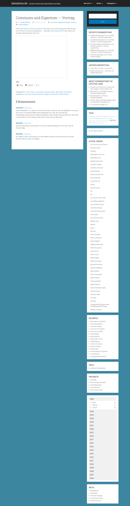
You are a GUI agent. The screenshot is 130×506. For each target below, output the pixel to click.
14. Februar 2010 (27, 108)
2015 (92, 446)
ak (106, 120)
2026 (92, 399)
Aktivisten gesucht (98, 122)
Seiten (99, 3)
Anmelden (93, 493)
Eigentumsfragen (64, 22)
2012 (92, 457)
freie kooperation (49, 92)
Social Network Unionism (99, 351)
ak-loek (108, 120)
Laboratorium (95, 387)
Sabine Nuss (94, 349)
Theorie (73, 22)
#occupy (105, 116)
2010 (92, 464)
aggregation (101, 120)
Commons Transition (97, 329)
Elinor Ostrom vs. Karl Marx (103, 68)
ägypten (103, 118)
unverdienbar (95, 354)
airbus (104, 120)
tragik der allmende (51, 94)
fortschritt (19, 108)
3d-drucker (109, 116)
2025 (92, 411)
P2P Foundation (95, 346)
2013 (92, 453)
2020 (92, 429)
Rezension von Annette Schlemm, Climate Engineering (102, 36)
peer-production (38, 94)
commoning (30, 92)
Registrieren (94, 491)
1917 (112, 116)
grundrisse (67, 92)
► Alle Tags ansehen (96, 131)
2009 (92, 467)
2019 (92, 432)
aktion (113, 120)
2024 (92, 415)
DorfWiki (93, 380)
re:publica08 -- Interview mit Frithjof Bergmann (102, 72)
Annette (93, 35)
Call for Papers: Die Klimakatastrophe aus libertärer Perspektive (103, 101)
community (39, 92)
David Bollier (94, 334)
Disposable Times (96, 339)
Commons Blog (95, 326)
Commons (54, 22)
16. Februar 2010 (27, 123)
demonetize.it (94, 336)
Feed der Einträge (96, 496)
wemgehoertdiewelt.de (98, 356)
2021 (92, 425)
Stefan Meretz (25, 22)
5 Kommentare (23, 24)
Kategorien (111, 3)
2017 (92, 439)
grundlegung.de (95, 385)
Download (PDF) (58, 31)
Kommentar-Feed (96, 498)
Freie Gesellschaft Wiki (98, 382)
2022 (92, 422)
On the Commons (96, 344)
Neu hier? (87, 3)
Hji (91, 55)
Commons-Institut (96, 331)
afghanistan (107, 118)
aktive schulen (92, 122)
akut (103, 122)
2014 (92, 450)
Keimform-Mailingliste (97, 368)
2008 (92, 471)
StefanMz (19, 123)
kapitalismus (20, 94)
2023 (92, 418)
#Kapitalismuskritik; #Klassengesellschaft (96, 116)
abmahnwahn (91, 118)
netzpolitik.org (95, 341)
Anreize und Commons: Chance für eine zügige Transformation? (102, 88)
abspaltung (96, 118)
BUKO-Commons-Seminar (33, 29)
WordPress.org (95, 501)
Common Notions (96, 324)
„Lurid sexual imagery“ (98, 104)
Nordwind (27, 139)
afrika (110, 118)
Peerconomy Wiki (96, 390)
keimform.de (36, 3)
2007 (92, 474)
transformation (63, 94)
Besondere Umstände (97, 321)
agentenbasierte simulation (93, 120)
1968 (114, 116)
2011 (91, 460)
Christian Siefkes (95, 44)
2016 (92, 443)
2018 (92, 436)
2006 (92, 478)
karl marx (28, 94)
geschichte (59, 92)
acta (100, 118)
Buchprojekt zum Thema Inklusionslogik (98, 97)
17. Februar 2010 (27, 134)
